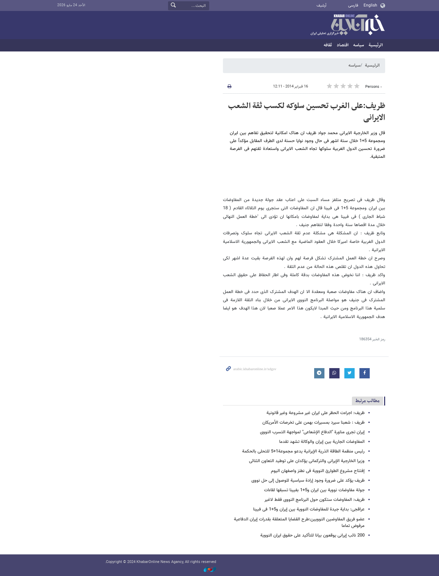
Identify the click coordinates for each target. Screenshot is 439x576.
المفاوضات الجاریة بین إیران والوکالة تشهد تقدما (322, 441)
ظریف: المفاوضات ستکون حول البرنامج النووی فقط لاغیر (314, 499)
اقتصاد (342, 45)
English (370, 5)
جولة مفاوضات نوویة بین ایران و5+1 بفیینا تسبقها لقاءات (314, 490)
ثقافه (328, 45)
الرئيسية (376, 45)
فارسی (353, 5)
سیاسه (358, 45)
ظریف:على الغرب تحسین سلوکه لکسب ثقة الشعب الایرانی (306, 112)
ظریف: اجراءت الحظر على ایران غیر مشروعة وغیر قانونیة (315, 413)
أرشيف (322, 6)
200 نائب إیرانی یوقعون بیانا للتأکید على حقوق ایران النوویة (312, 535)
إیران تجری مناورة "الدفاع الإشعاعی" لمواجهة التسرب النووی (312, 432)
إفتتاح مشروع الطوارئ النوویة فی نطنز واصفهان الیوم (318, 471)
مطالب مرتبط (367, 401)
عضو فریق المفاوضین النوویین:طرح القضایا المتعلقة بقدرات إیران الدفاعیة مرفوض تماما (299, 522)
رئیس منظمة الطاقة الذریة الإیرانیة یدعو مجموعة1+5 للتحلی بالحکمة (303, 451)
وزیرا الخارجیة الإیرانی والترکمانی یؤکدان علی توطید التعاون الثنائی (307, 461)
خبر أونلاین (347, 25)
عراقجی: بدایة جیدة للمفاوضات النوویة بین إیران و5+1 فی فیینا (309, 509)
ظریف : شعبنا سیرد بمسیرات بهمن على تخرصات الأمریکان (313, 422)
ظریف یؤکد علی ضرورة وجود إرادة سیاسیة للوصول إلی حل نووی (308, 480)
